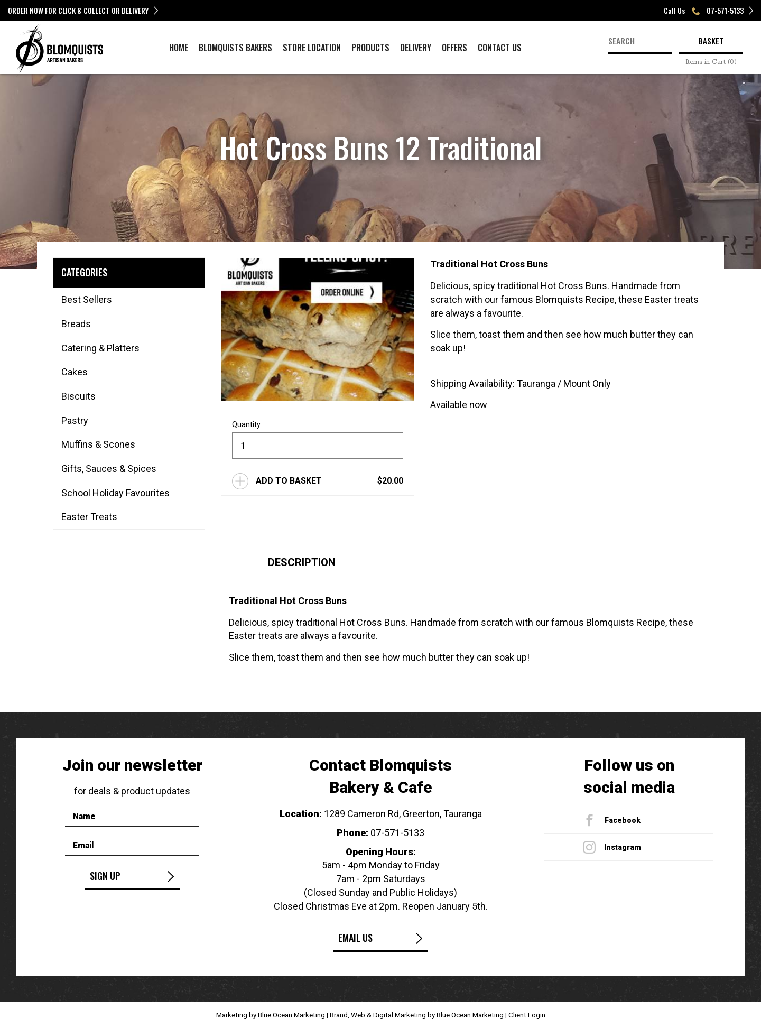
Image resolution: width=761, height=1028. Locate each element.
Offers (454, 47)
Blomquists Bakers (235, 47)
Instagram (622, 847)
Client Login (526, 1015)
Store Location (312, 47)
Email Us (355, 937)
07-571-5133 (397, 832)
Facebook (623, 820)
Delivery (415, 47)
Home (178, 47)
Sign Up (105, 876)
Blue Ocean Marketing (291, 1015)
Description (302, 562)
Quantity (246, 424)
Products (370, 47)
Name (84, 816)
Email (83, 845)
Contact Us (500, 47)
